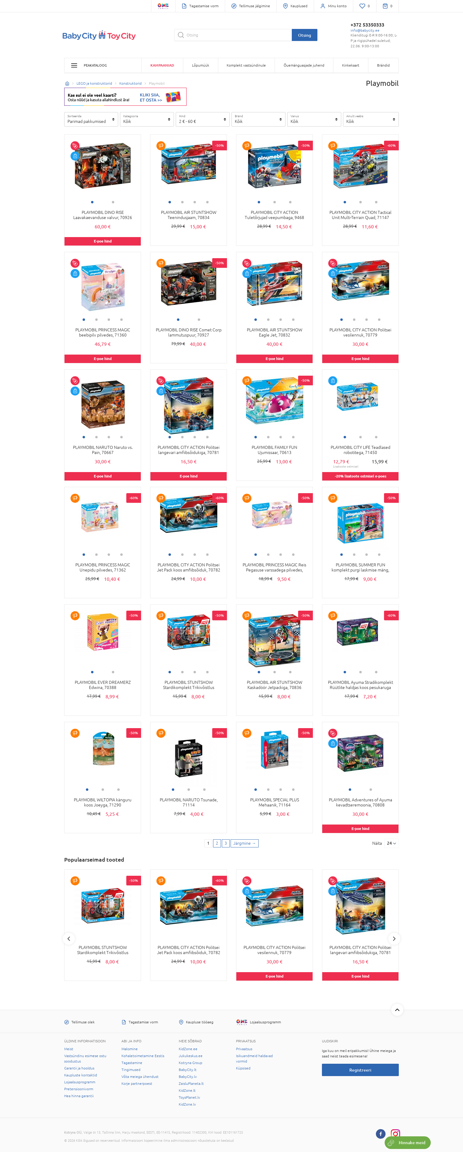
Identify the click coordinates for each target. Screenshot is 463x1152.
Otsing (304, 35)
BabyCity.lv (188, 1077)
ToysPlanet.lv (189, 1097)
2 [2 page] (217, 843)
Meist (68, 1049)
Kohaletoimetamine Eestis (142, 1056)
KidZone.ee (188, 1049)
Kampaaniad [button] (162, 65)
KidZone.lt (187, 1090)
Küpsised (243, 1068)
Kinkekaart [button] (350, 65)
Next (394, 939)
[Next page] (245, 843)
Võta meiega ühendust (140, 1077)
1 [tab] (92, 202)
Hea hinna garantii (79, 1096)
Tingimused (130, 1070)
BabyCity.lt (188, 1070)
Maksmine (129, 1049)
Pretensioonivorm (78, 1089)
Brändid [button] (383, 65)
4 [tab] (207, 202)
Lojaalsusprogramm (79, 1082)
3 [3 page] (226, 843)
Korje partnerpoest (136, 1084)
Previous (69, 939)
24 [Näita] (389, 843)
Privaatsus (244, 1049)
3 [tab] (195, 202)
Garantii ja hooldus (79, 1068)
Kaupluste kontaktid (80, 1075)
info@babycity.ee (365, 30)
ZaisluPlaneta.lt (191, 1084)
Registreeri (360, 1069)
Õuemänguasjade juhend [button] (304, 65)
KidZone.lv (187, 1104)
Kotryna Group (190, 1063)
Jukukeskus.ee (191, 1056)
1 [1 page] (208, 843)
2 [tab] (113, 202)
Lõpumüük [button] (200, 65)
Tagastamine (131, 1063)
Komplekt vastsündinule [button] (246, 65)
